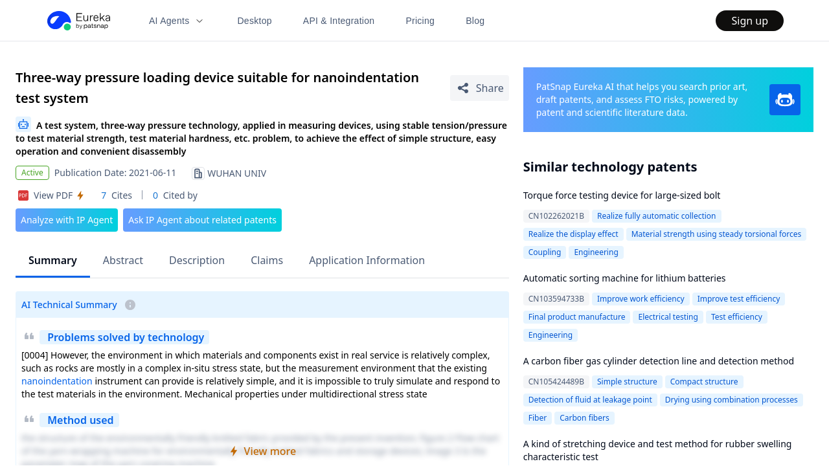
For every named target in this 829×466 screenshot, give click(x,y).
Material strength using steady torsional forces (716, 233)
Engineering (596, 252)
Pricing (420, 21)
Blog (475, 21)
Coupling (545, 252)
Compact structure (704, 381)
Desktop (254, 21)
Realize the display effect (573, 233)
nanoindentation (57, 381)
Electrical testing (668, 316)
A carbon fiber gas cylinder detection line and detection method (658, 361)
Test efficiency (736, 316)
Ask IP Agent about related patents (202, 220)
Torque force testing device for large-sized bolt (622, 195)
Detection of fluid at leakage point (590, 399)
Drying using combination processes (731, 399)
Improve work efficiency (641, 298)
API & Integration (339, 21)
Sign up (749, 21)
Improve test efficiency (739, 298)
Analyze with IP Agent (67, 220)
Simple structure (627, 381)
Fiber (537, 417)
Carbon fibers (584, 417)
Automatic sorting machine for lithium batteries (624, 278)
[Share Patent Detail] (479, 88)
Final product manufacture (577, 316)
